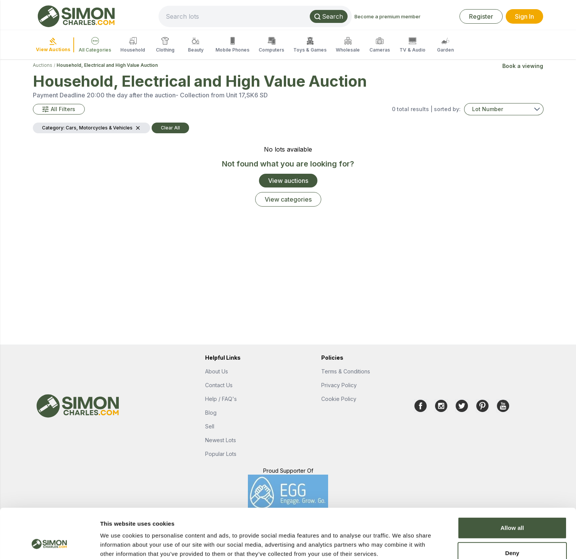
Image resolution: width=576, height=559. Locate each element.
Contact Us (219, 385)
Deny (512, 509)
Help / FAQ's (221, 399)
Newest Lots (220, 440)
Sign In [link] (524, 16)
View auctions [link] (288, 180)
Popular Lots (220, 454)
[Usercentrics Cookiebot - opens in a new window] (49, 544)
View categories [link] (288, 199)
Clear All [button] (170, 128)
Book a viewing (522, 66)
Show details (401, 544)
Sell (209, 426)
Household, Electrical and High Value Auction (107, 65)
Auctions (42, 65)
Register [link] (481, 16)
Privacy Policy (339, 385)
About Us (216, 371)
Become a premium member (387, 16)
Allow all (512, 483)
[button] (59, 109)
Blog (211, 412)
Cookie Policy (338, 399)
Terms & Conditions (345, 371)
